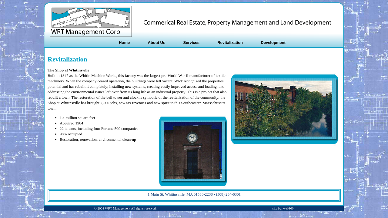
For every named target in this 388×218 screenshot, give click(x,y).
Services (191, 42)
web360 (288, 208)
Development (273, 42)
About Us (156, 42)
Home (124, 42)
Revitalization (230, 42)
